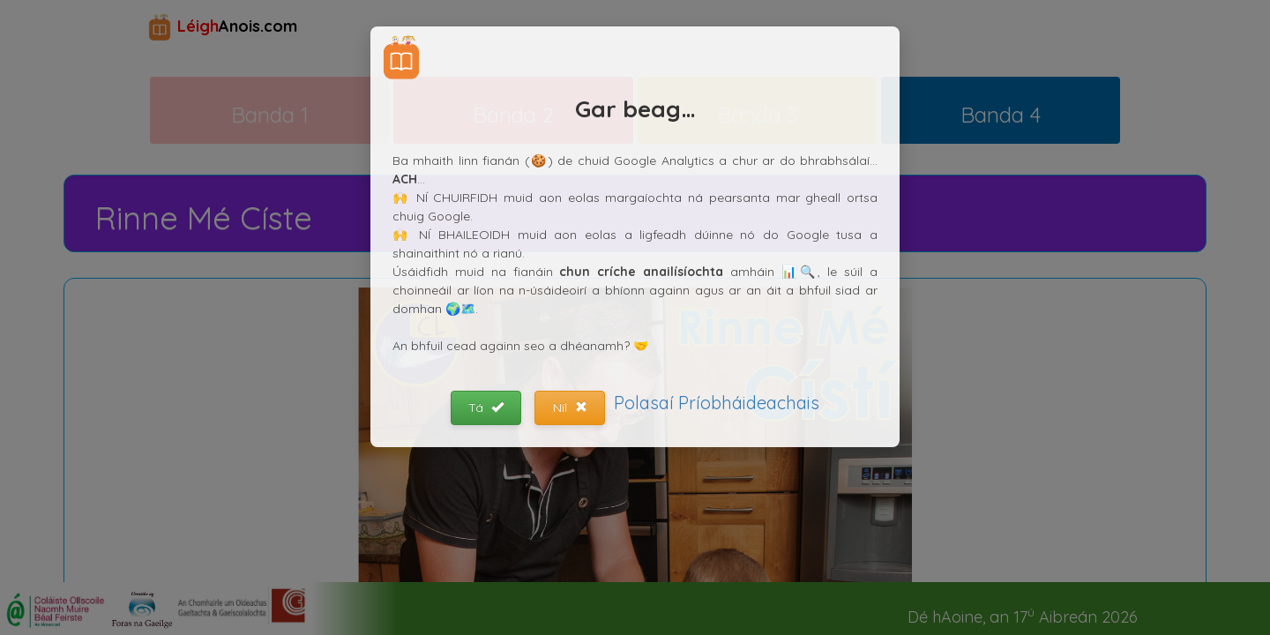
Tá (486, 407)
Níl (570, 407)
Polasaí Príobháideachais (716, 403)
